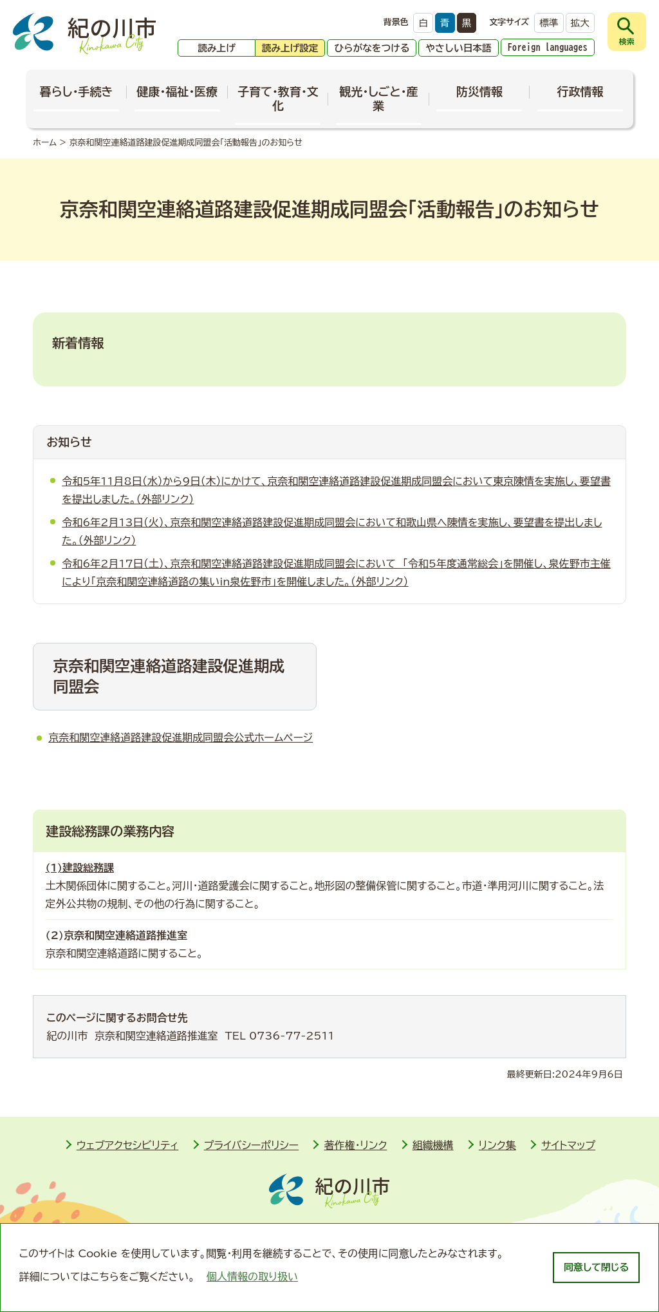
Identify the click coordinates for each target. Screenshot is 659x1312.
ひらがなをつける (371, 48)
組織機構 (433, 1145)
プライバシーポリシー (251, 1145)
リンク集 (497, 1145)
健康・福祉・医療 (177, 91)
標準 (548, 23)
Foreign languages (548, 47)
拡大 (580, 23)
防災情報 (479, 91)
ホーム (45, 142)
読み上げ (216, 48)
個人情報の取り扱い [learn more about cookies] (252, 1276)
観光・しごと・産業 (378, 98)
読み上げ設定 (290, 48)
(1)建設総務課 (80, 867)
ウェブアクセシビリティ (128, 1145)
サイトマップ (568, 1145)
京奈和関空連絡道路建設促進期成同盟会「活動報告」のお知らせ (185, 142)
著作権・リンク (355, 1145)
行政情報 (580, 91)
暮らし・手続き (76, 91)
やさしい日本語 (458, 48)
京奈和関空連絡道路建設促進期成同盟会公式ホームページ (180, 737)
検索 (627, 41)
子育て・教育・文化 (278, 98)
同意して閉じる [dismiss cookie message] (596, 1267)
